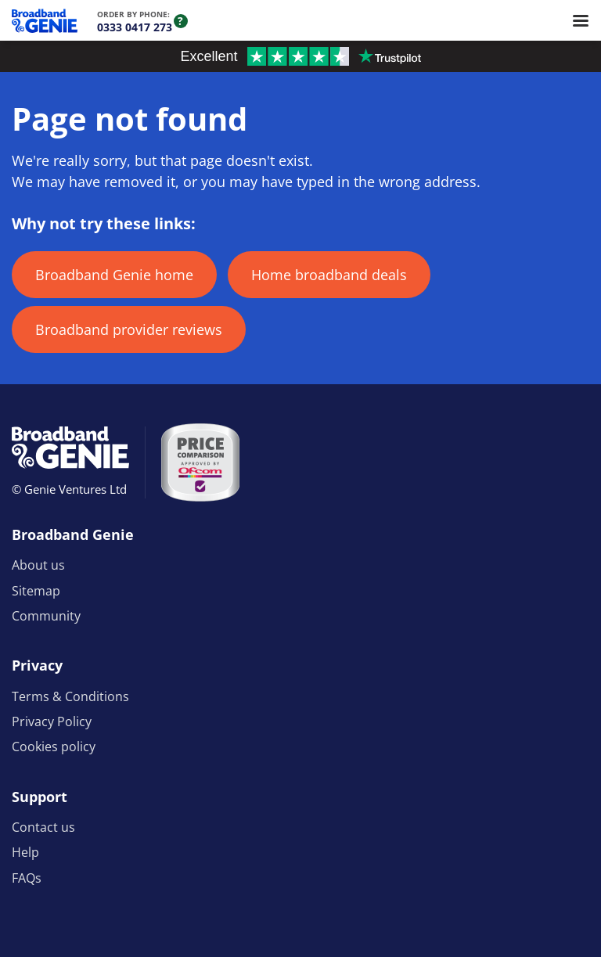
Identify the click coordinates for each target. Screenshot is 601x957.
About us (38, 565)
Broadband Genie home (114, 274)
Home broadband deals (329, 274)
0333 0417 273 (134, 27)
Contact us (43, 827)
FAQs (26, 878)
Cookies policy (53, 746)
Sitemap (36, 590)
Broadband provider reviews (128, 329)
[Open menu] (580, 20)
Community (46, 615)
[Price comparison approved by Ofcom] (200, 462)
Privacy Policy (52, 721)
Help (25, 852)
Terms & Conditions (70, 696)
